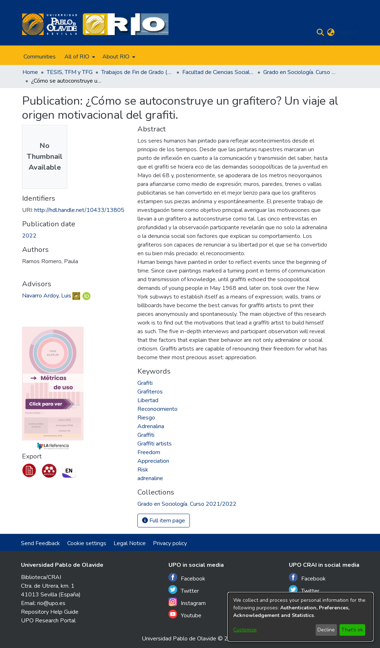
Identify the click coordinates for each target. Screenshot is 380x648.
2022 (29, 236)
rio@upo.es (51, 603)
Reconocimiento (157, 409)
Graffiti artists (154, 444)
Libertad (147, 400)
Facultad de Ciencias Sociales (218, 72)
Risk (142, 470)
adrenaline (150, 478)
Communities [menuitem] (40, 57)
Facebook (186, 578)
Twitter (183, 590)
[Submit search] (320, 32)
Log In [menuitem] (345, 32)
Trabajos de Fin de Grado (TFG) (137, 72)
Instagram (187, 602)
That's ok (352, 629)
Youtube (184, 614)
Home (30, 72)
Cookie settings (86, 543)
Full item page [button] (163, 521)
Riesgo (146, 418)
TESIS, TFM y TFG (70, 72)
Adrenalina (150, 426)
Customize (245, 629)
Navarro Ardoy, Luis (46, 296)
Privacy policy (170, 543)
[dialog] (300, 617)
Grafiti (145, 383)
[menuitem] (79, 56)
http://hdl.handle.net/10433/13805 (79, 210)
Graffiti (145, 435)
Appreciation (153, 461)
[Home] (49, 24)
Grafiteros (150, 392)
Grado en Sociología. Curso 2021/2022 (299, 72)
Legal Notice (130, 543)
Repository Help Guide (49, 612)
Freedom (148, 452)
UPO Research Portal (48, 621)
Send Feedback (40, 543)
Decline (326, 629)
